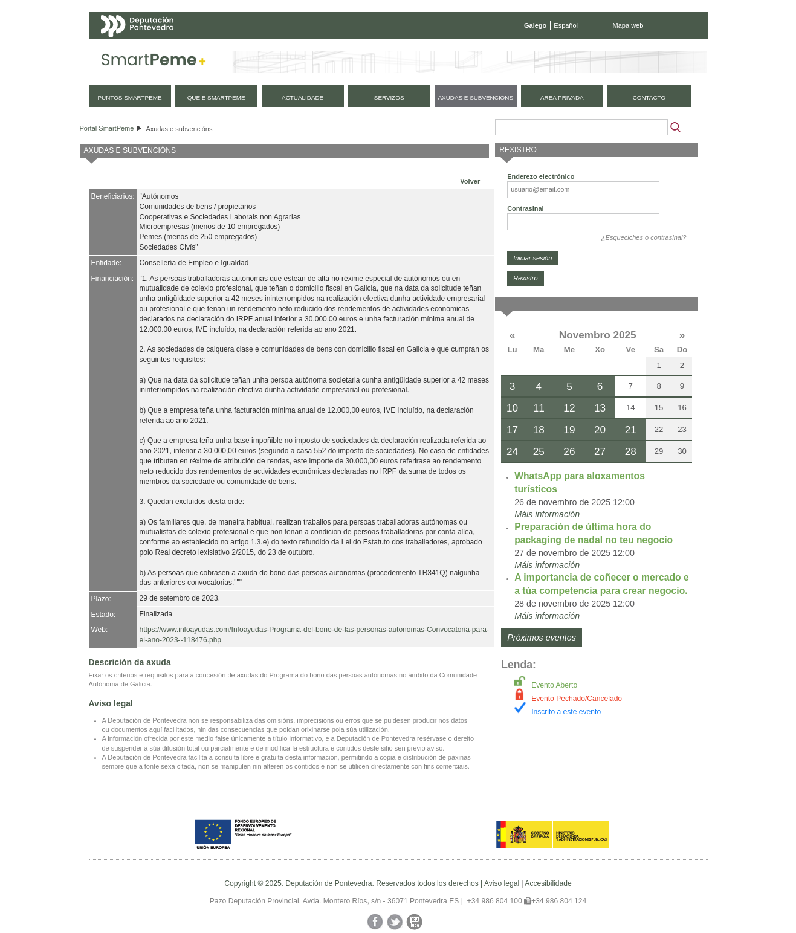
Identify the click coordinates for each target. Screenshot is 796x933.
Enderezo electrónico (540, 176)
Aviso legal (501, 883)
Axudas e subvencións (179, 128)
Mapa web (628, 25)
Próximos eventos (541, 637)
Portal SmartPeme (107, 128)
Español (566, 25)
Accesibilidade (548, 883)
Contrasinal (525, 208)
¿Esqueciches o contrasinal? (644, 237)
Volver (470, 181)
